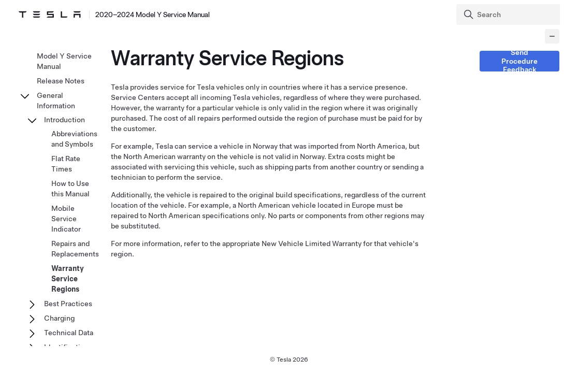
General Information (56, 100)
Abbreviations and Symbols (74, 139)
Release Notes (60, 81)
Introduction (64, 120)
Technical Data (68, 332)
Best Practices (68, 303)
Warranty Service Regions (67, 278)
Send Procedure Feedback (519, 61)
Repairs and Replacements (75, 248)
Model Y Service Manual (64, 61)
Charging (59, 318)
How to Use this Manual (70, 188)
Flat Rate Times (65, 163)
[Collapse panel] (552, 36)
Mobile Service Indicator (66, 218)
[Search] (509, 14)
